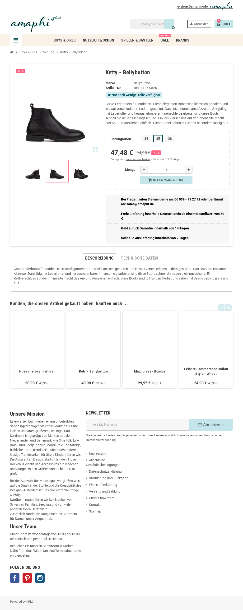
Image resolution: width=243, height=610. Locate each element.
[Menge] (166, 169)
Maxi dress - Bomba (149, 371)
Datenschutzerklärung (105, 471)
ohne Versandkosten (138, 159)
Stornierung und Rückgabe (108, 478)
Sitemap (95, 511)
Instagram (40, 578)
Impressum (97, 453)
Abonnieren (211, 424)
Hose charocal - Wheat (37, 371)
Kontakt (95, 505)
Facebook (14, 578)
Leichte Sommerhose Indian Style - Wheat (206, 371)
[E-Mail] (137, 425)
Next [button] (228, 302)
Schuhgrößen (121, 139)
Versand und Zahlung (105, 491)
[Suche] (152, 24)
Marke (110, 83)
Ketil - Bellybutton (93, 371)
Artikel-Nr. (113, 88)
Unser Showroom (101, 498)
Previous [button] (220, 302)
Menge (130, 170)
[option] (37, 349)
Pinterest (27, 578)
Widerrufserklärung (103, 485)
